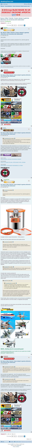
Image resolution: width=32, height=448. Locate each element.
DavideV (5, 280)
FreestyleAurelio (8, 21)
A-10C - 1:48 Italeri (22, 162)
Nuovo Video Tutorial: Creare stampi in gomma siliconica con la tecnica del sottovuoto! (14, 19)
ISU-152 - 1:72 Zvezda (4, 162)
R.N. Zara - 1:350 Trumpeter (13, 162)
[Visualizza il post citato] (14, 138)
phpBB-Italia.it (19, 445)
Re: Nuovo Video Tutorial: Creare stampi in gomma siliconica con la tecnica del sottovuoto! (15, 33)
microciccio (5, 27)
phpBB (12, 444)
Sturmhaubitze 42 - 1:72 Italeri (18, 165)
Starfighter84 (6, 356)
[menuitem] (2, 4)
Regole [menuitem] (6, 4)
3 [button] (18, 25)
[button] (12, 25)
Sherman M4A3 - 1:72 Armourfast (6, 165)
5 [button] (21, 25)
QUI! (14, 15)
